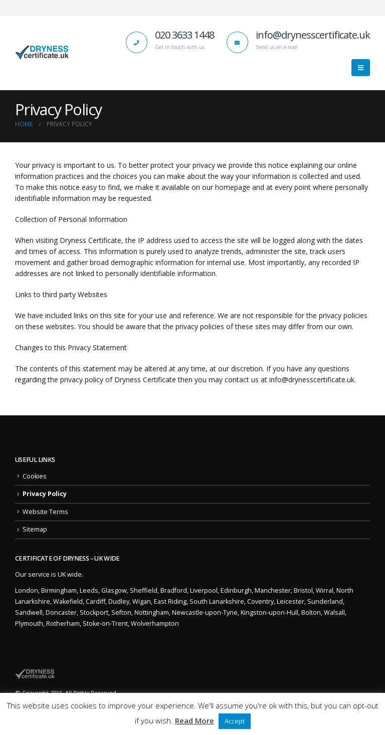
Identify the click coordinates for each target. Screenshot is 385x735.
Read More (194, 720)
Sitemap (35, 529)
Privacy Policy (45, 493)
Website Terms (45, 512)
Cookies (35, 476)
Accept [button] (235, 720)
